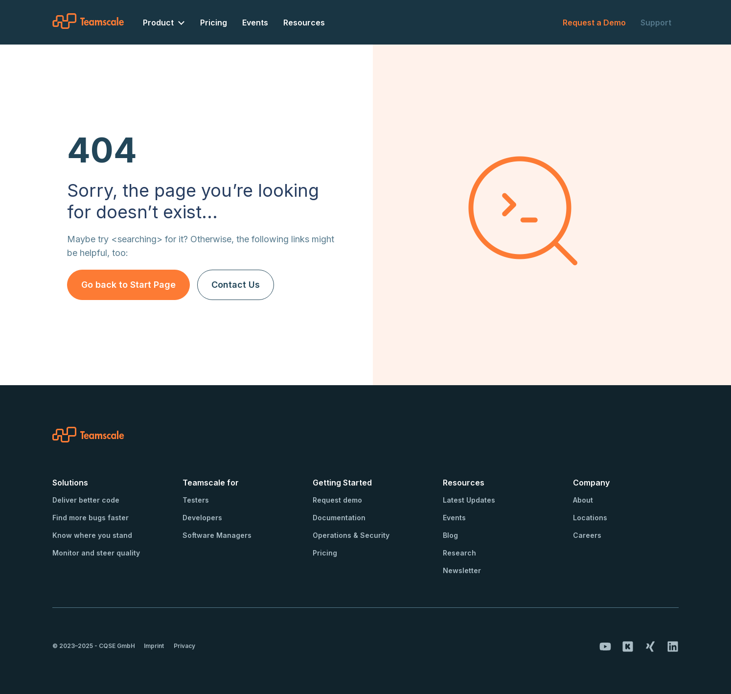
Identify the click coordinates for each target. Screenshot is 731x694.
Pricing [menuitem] (213, 22)
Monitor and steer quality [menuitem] (96, 553)
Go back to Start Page (128, 284)
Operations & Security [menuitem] (351, 535)
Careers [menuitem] (587, 535)
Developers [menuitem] (202, 517)
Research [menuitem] (459, 553)
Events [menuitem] (255, 22)
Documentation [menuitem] (339, 517)
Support (655, 22)
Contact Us (235, 284)
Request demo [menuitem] (337, 500)
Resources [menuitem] (304, 22)
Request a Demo (594, 22)
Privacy (184, 645)
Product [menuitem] (158, 22)
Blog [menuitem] (450, 535)
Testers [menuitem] (196, 500)
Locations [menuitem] (590, 517)
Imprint (154, 645)
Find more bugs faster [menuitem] (90, 517)
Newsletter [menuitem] (462, 570)
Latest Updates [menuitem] (469, 500)
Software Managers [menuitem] (217, 535)
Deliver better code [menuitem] (85, 500)
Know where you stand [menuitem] (92, 535)
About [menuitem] (583, 500)
